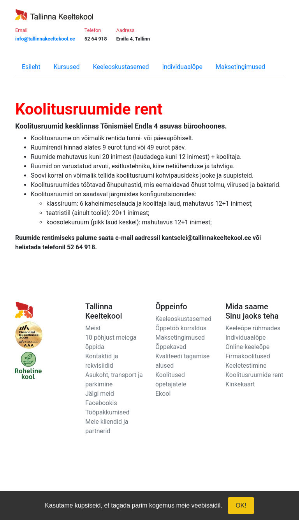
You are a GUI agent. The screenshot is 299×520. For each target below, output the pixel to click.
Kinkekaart (240, 384)
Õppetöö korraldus (180, 328)
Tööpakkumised (107, 412)
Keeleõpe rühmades (252, 328)
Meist (93, 328)
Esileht (31, 67)
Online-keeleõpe (247, 347)
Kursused (67, 67)
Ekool (163, 393)
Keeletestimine (246, 365)
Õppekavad (170, 347)
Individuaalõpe (182, 67)
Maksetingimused (240, 67)
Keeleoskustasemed (121, 67)
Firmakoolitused (247, 356)
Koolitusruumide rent (254, 375)
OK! (241, 505)
